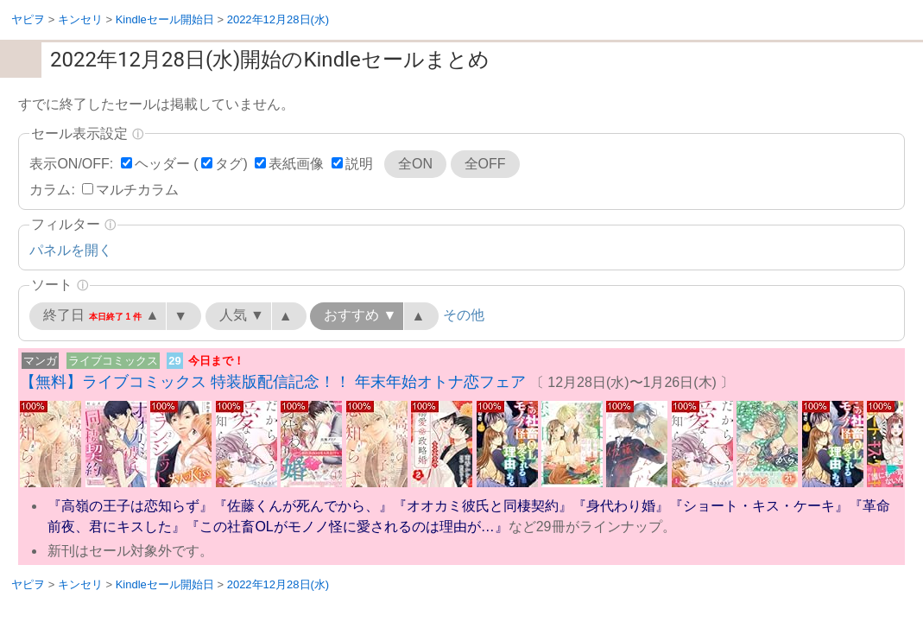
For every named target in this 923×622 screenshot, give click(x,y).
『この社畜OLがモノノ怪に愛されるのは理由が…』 (347, 526)
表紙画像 (296, 163)
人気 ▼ (241, 315)
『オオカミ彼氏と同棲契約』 (482, 505)
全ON (415, 163)
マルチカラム (137, 189)
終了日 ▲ (101, 315)
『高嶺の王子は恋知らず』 (130, 505)
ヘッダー (162, 163)
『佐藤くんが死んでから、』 (303, 505)
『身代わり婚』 (620, 505)
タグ (229, 163)
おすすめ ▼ (360, 315)
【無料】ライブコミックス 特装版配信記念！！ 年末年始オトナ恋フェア (273, 381)
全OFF (485, 163)
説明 (359, 163)
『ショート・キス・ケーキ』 (759, 505)
